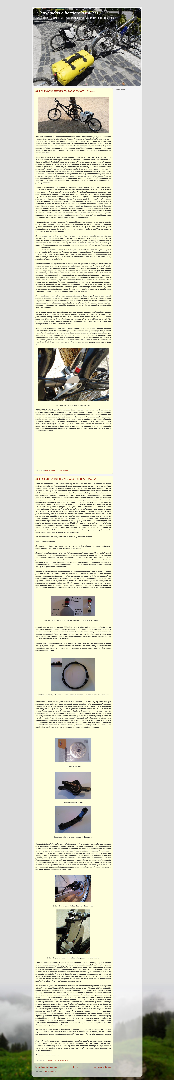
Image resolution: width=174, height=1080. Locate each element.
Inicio (75, 1067)
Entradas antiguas (102, 1067)
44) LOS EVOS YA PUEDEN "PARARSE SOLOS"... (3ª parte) (65, 91)
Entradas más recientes (46, 1067)
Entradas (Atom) (50, 1071)
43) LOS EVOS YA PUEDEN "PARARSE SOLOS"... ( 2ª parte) (66, 479)
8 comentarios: (63, 1060)
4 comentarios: (63, 471)
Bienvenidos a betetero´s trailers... (69, 13)
